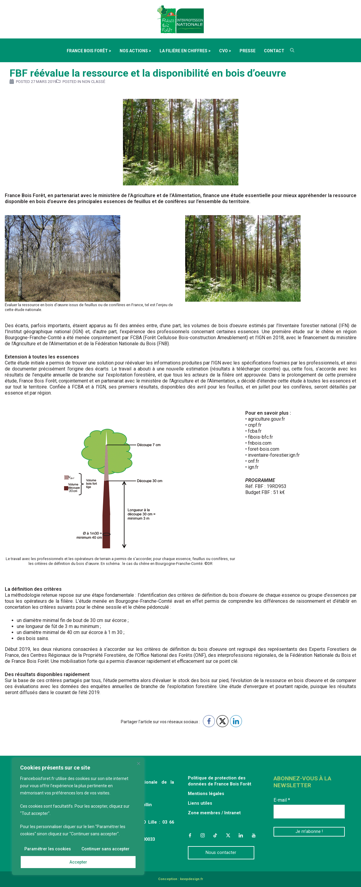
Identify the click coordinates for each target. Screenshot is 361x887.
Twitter (228, 835)
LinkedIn (241, 835)
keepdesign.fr (191, 879)
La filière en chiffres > (185, 50)
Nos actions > (135, 50)
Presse (247, 50)
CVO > (225, 50)
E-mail (282, 800)
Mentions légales (206, 793)
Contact (274, 50)
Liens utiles (200, 803)
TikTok (215, 835)
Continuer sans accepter (105, 848)
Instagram (202, 835)
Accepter (78, 862)
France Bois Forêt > (89, 50)
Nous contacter (221, 852)
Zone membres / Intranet (214, 812)
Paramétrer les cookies (47, 848)
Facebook (190, 835)
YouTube (253, 835)
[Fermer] (138, 763)
